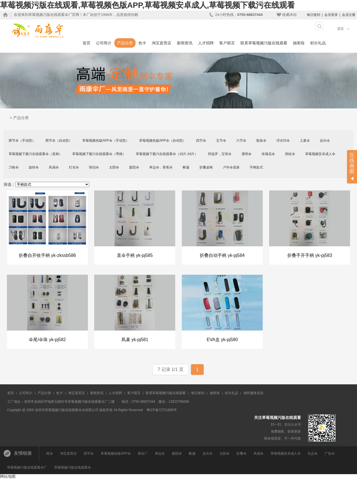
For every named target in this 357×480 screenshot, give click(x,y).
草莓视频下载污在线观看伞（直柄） (35, 154)
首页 (86, 43)
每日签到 (313, 15)
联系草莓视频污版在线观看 (263, 43)
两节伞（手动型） (22, 141)
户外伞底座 (231, 167)
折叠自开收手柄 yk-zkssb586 (47, 255)
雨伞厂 (143, 454)
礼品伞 (313, 454)
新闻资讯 (184, 43)
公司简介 (104, 43)
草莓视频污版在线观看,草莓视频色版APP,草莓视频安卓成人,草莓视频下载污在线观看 (147, 5)
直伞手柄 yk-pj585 (135, 255)
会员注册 (348, 15)
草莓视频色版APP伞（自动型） (162, 141)
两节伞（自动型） (58, 141)
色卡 (142, 43)
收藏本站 (289, 15)
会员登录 (331, 15)
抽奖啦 (299, 43)
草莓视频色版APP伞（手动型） (105, 141)
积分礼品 (318, 43)
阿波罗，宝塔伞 (219, 154)
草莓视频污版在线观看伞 (72, 468)
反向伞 (325, 141)
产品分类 (125, 43)
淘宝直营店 (161, 43)
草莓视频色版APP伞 (116, 454)
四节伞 (201, 141)
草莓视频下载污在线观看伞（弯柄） (99, 154)
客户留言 (227, 43)
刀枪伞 (14, 167)
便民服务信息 (253, 394)
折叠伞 (242, 454)
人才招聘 (206, 43)
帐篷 (186, 167)
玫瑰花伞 (268, 154)
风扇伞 (54, 167)
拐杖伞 (290, 154)
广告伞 (330, 454)
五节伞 (221, 141)
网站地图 (8, 477)
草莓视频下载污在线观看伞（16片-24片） (167, 154)
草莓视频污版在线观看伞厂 (27, 468)
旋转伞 (34, 167)
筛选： (9, 184)
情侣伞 (94, 167)
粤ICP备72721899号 (161, 411)
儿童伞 (305, 141)
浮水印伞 (283, 141)
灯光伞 (74, 167)
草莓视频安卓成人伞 (320, 154)
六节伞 (241, 141)
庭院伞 (134, 167)
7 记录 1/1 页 (170, 370)
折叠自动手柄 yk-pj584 (222, 255)
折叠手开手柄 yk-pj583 (309, 255)
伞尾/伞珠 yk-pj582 (47, 340)
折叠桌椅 (206, 167)
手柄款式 (256, 167)
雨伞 (49, 454)
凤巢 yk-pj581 (134, 340)
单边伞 (160, 454)
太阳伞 (114, 167)
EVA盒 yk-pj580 (222, 340)
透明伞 (247, 154)
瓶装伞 (261, 141)
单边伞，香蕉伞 (161, 167)
